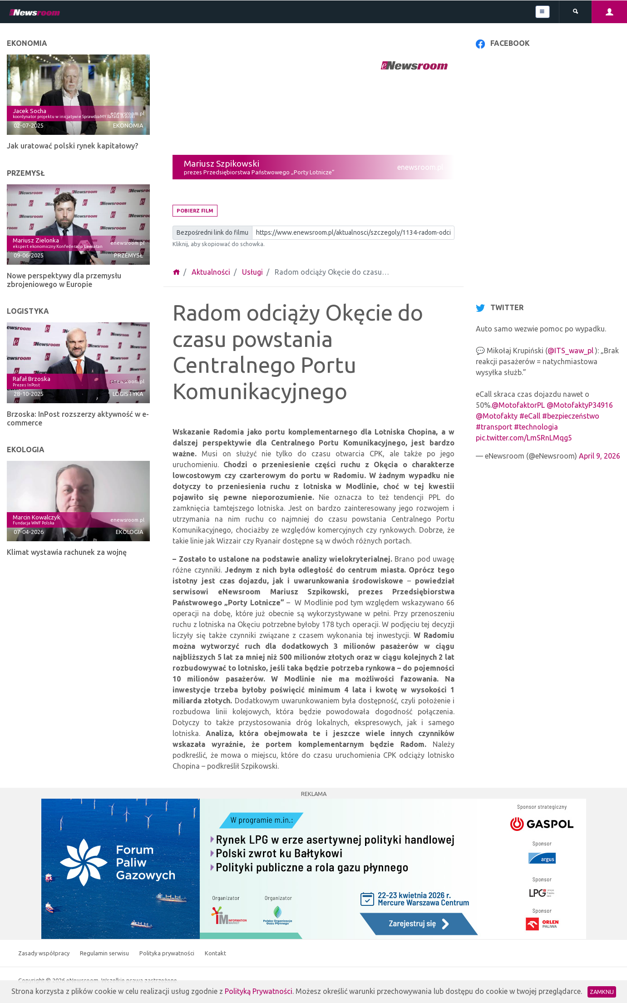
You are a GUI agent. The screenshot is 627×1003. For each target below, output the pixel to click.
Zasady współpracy (44, 953)
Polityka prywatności (167, 953)
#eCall (529, 416)
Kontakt (215, 953)
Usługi (252, 272)
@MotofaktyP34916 (580, 405)
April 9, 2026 (599, 456)
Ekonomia (128, 125)
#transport (494, 427)
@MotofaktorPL (518, 405)
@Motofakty (497, 416)
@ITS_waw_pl (570, 350)
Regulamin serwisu (105, 953)
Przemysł (128, 255)
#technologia (536, 427)
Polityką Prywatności (258, 991)
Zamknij (602, 991)
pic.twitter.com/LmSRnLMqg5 (524, 438)
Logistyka (128, 393)
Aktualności (211, 272)
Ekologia (129, 532)
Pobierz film (195, 210)
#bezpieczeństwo (570, 416)
